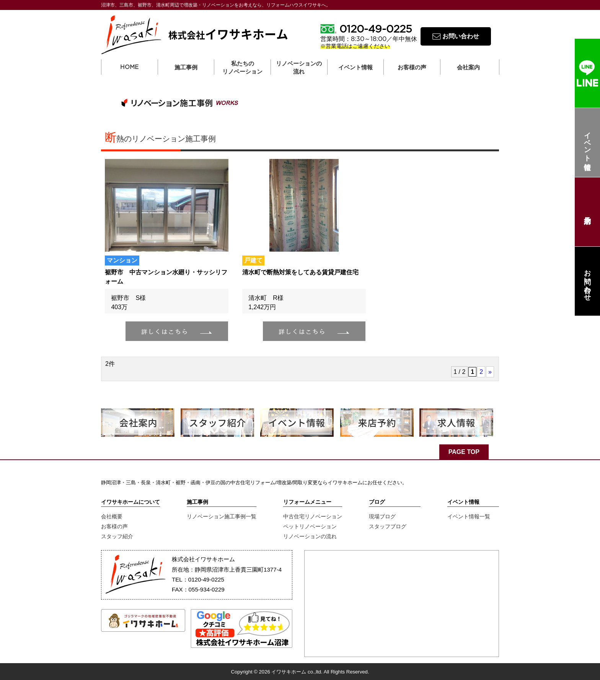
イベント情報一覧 (468, 516)
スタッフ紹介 (117, 536)
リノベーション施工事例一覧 (221, 516)
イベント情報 (587, 142)
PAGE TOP (463, 452)
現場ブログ (382, 516)
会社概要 (111, 516)
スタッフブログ (387, 526)
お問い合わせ (587, 281)
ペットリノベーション (310, 526)
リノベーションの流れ (299, 67)
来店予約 (587, 212)
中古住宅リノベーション (312, 516)
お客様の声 (114, 526)
